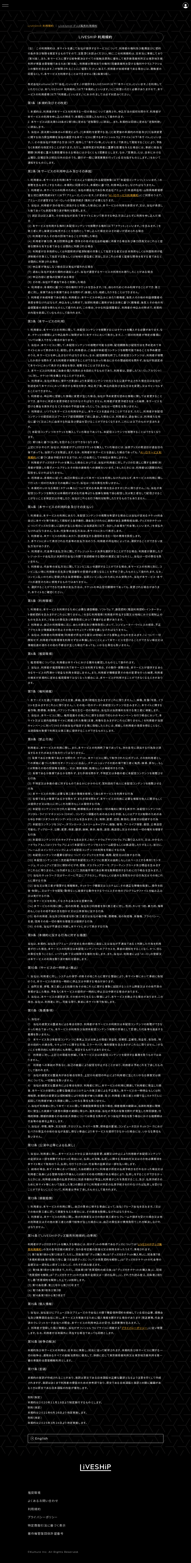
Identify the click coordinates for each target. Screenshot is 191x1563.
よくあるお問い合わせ (43, 1501)
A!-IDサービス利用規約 (123, 195)
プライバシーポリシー (134, 1328)
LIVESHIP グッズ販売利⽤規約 (77, 25)
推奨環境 (34, 1493)
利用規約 (34, 1509)
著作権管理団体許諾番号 (46, 1534)
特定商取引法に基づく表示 (47, 1525)
